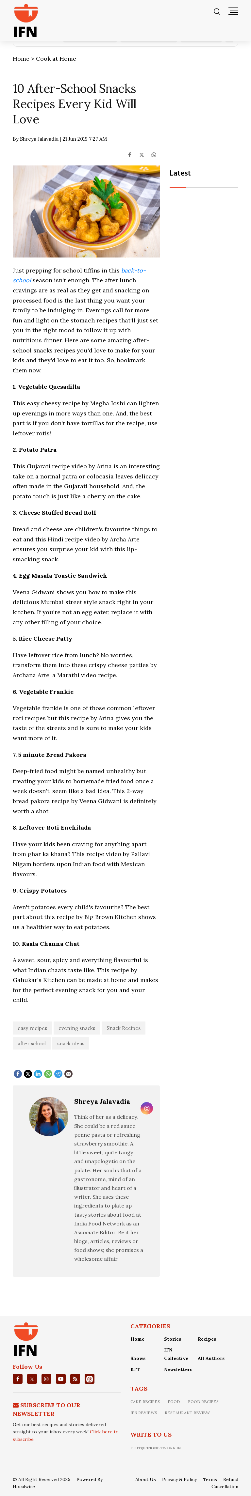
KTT (135, 1369)
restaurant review (187, 1412)
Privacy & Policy (179, 1479)
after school (32, 1043)
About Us (145, 1479)
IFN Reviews (143, 1412)
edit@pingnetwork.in (155, 1447)
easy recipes (32, 1028)
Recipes (207, 1339)
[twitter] (32, 1379)
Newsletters (178, 1369)
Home (137, 1339)
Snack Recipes (124, 1028)
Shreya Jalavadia (102, 1101)
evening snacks (77, 1028)
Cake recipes (145, 1401)
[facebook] (17, 1378)
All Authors (211, 1358)
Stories (172, 1339)
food (174, 1401)
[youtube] (60, 1378)
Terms (210, 1479)
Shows (137, 1358)
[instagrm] (46, 1378)
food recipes (203, 1401)
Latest (180, 173)
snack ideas (70, 1043)
